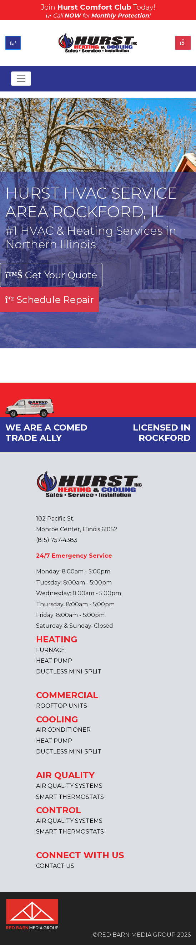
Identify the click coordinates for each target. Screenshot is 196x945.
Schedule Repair (49, 299)
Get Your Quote (51, 275)
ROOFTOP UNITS (61, 705)
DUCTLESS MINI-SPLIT (68, 671)
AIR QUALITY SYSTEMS (69, 785)
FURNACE (50, 650)
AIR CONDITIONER (63, 729)
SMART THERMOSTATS (70, 797)
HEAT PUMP (54, 660)
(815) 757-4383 (56, 540)
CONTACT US (55, 865)
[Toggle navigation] (21, 78)
